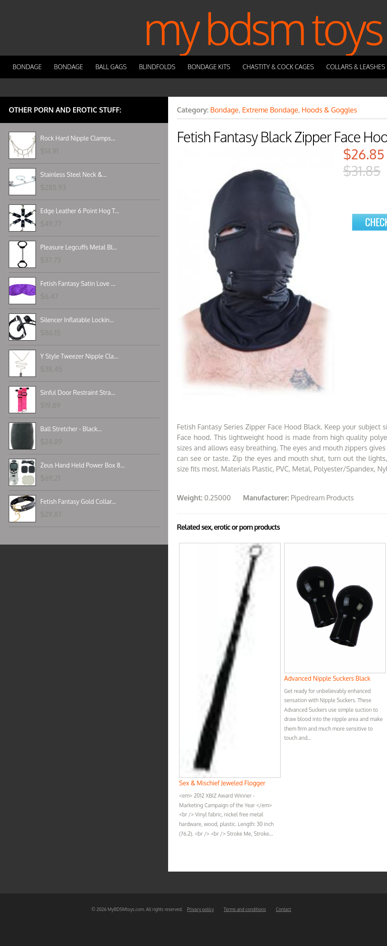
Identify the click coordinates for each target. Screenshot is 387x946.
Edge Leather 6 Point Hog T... (79, 211)
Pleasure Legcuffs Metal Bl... (78, 247)
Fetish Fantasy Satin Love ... (78, 283)
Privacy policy (200, 909)
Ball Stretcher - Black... (71, 429)
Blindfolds (157, 66)
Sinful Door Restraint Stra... (77, 392)
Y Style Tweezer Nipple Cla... (79, 356)
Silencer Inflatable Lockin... (77, 320)
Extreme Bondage (270, 110)
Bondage (27, 66)
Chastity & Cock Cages (278, 66)
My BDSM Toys (263, 28)
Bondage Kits (209, 66)
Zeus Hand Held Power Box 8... (82, 465)
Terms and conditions (245, 909)
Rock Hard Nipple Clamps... (77, 138)
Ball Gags (111, 66)
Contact (283, 909)
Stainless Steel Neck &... (73, 174)
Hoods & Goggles (329, 110)
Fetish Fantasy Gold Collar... (78, 501)
